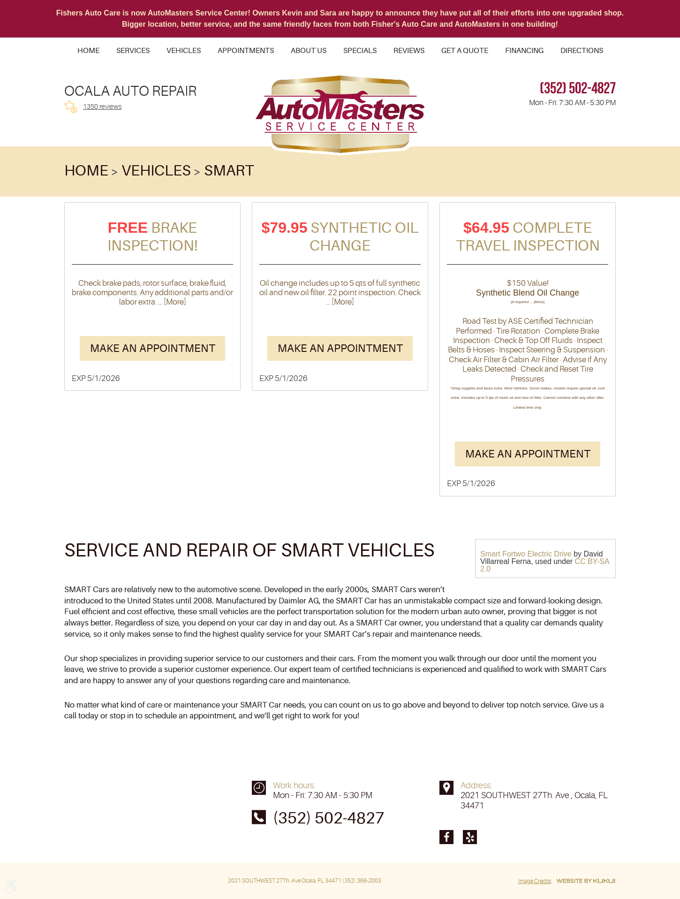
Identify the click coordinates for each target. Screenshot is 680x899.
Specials (360, 50)
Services (133, 50)
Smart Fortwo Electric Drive (526, 554)
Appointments (246, 50)
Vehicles (183, 50)
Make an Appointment (152, 348)
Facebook (446, 837)
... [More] (171, 301)
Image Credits (534, 881)
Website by (586, 880)
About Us (308, 50)
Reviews (408, 50)
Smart (229, 170)
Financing (524, 50)
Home (88, 50)
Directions (581, 50)
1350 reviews (102, 106)
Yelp (470, 837)
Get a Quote (464, 50)
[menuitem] (88, 51)
